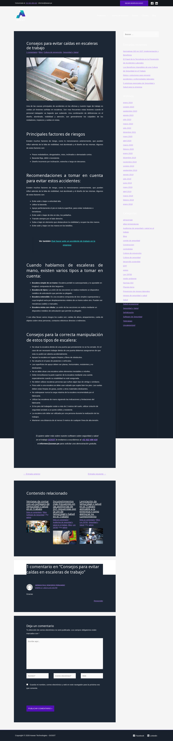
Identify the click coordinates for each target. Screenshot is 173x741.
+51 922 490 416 (31, 3)
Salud (125, 300)
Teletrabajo (127, 321)
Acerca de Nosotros (120, 15)
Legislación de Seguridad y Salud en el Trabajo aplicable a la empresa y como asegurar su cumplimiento (90, 509)
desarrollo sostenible (131, 262)
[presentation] (45, 699)
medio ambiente (130, 278)
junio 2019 (127, 183)
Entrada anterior (31, 474)
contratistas (128, 249)
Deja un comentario (34, 512)
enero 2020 (128, 153)
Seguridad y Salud (70, 52)
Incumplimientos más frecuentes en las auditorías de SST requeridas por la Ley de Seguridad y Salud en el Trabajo (64, 509)
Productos (101, 15)
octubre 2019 (128, 166)
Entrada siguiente (97, 474)
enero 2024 (128, 102)
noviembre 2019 (130, 162)
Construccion (128, 245)
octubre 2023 (128, 107)
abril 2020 (127, 141)
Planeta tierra (128, 287)
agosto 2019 (128, 174)
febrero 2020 (128, 149)
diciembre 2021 (129, 132)
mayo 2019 (127, 187)
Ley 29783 (84, 522)
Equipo (135, 15)
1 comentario (31, 52)
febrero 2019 (128, 200)
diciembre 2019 (129, 158)
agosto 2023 (128, 115)
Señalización (128, 312)
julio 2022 (127, 128)
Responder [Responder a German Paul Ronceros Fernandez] (98, 601)
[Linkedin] (152, 735)
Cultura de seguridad (132, 257)
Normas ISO (128, 283)
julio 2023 (127, 119)
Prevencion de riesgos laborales (136, 291)
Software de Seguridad (35, 515)
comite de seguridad (131, 240)
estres (125, 270)
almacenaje (128, 220)
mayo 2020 (127, 136)
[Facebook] (152, 3)
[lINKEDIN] (156, 3)
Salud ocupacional (131, 304)
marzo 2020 (128, 145)
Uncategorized (129, 325)
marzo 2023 (128, 124)
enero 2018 (128, 204)
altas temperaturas (131, 224)
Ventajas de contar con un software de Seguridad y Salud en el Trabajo (37, 505)
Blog (154, 15)
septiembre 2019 (130, 170)
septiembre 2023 (130, 111)
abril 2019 (127, 191)
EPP (125, 266)
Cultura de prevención (53, 52)
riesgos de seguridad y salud (135, 295)
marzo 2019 (128, 196)
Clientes (145, 15)
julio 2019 (127, 179)
